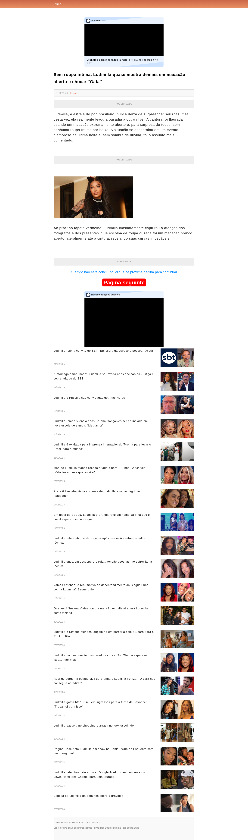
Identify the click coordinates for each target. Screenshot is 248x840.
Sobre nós (59, 828)
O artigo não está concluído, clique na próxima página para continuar (124, 272)
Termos (88, 828)
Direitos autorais (113, 828)
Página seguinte (124, 282)
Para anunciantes (130, 828)
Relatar (73, 93)
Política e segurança (74, 828)
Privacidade (98, 828)
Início (57, 4)
